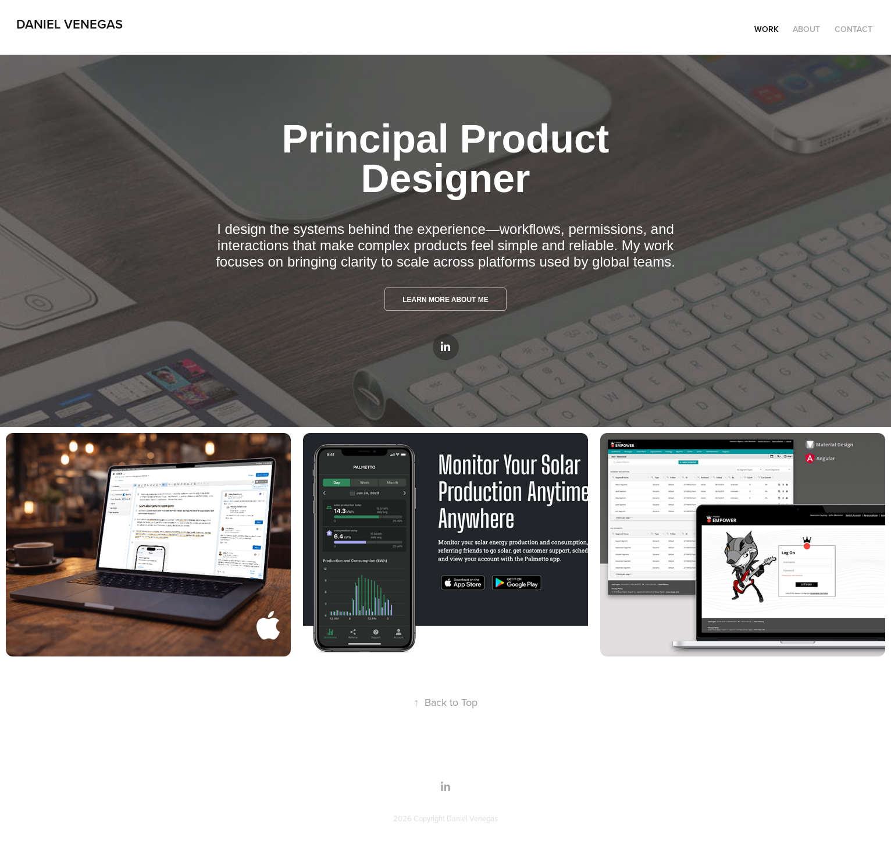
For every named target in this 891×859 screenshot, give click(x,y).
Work (766, 29)
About (806, 29)
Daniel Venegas (69, 24)
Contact (853, 29)
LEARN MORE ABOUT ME (445, 300)
